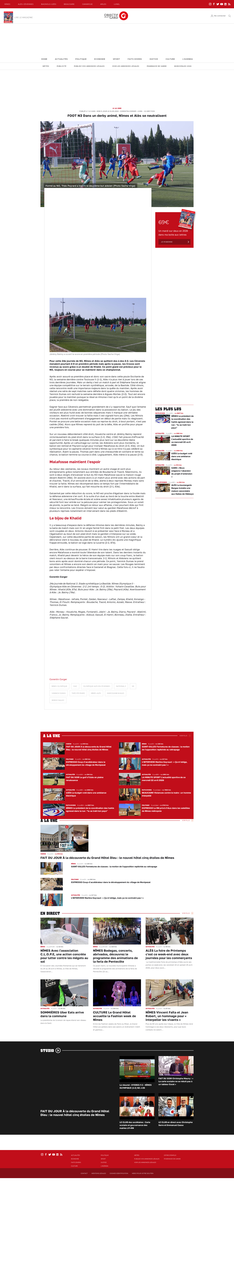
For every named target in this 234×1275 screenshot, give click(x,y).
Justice (154, 59)
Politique (81, 59)
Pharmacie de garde (157, 66)
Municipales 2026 (183, 66)
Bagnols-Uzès (48, 4)
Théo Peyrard (78, 693)
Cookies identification (119, 1173)
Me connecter (220, 16)
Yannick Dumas (59, 693)
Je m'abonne (167, 242)
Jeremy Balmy (58, 700)
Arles (103, 4)
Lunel (117, 4)
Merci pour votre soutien (142, 1173)
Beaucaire (69, 4)
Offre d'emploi (170, 1155)
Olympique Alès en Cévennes (96, 686)
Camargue (87, 4)
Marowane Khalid (115, 693)
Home (44, 59)
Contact (84, 1173)
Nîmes (7, 4)
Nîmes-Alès (96, 693)
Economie (99, 59)
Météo (46, 66)
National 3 (121, 686)
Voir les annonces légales (125, 66)
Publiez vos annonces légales (89, 66)
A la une (117, 108)
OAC (75, 686)
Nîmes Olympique (59, 686)
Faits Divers (135, 59)
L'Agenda (188, 59)
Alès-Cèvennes (26, 4)
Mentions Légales (98, 1173)
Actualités (61, 59)
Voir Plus (183, 736)
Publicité (61, 66)
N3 (133, 686)
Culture (170, 59)
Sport (116, 59)
